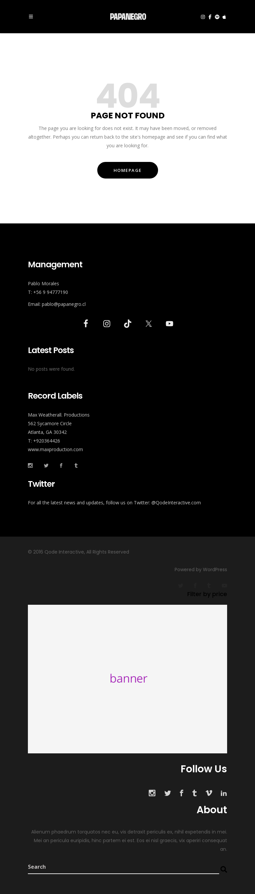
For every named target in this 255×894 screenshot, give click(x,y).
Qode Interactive (63, 552)
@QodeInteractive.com (176, 502)
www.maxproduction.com (55, 449)
